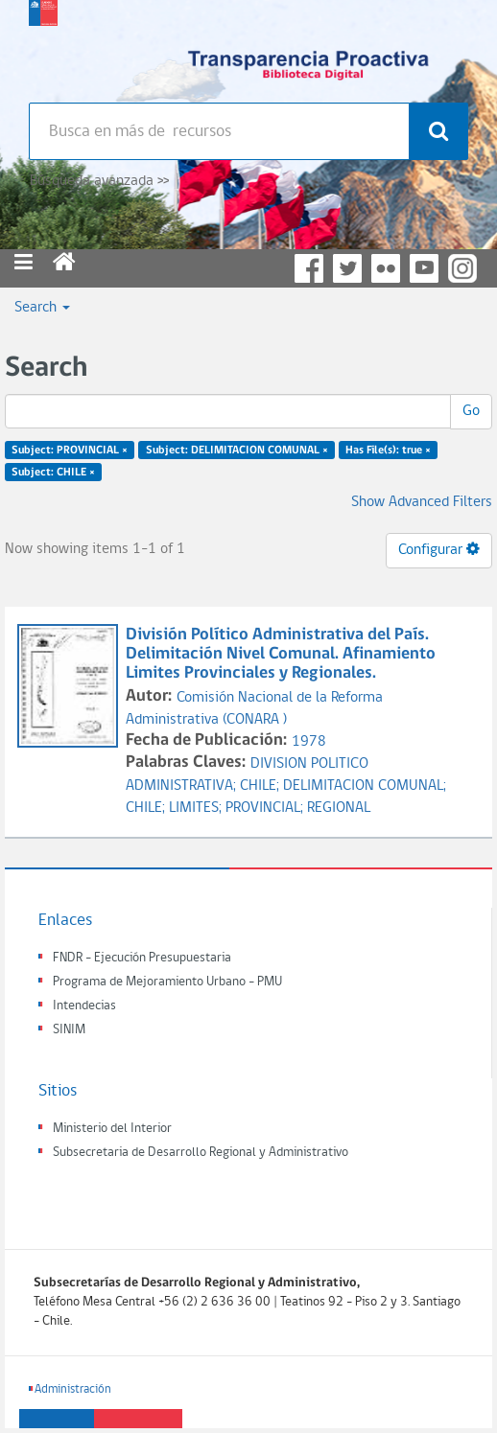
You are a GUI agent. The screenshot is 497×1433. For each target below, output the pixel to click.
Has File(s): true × (388, 450)
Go (471, 411)
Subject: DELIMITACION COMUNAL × (237, 450)
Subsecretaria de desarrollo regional (43, 48)
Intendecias (84, 1006)
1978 (309, 742)
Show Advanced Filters (421, 502)
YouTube (424, 268)
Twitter (347, 268)
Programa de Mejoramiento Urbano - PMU (167, 982)
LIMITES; (197, 808)
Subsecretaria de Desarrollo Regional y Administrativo (200, 1152)
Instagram (462, 268)
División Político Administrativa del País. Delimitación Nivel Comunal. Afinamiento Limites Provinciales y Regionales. (281, 654)
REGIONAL (338, 808)
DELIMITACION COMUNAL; (364, 786)
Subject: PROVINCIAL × (70, 450)
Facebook (309, 268)
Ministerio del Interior (112, 1128)
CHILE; (261, 786)
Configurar (439, 549)
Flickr (385, 268)
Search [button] (42, 307)
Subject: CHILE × (53, 472)
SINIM (69, 1030)
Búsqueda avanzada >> (99, 181)
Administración (73, 1389)
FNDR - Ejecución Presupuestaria (142, 958)
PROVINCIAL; (266, 808)
